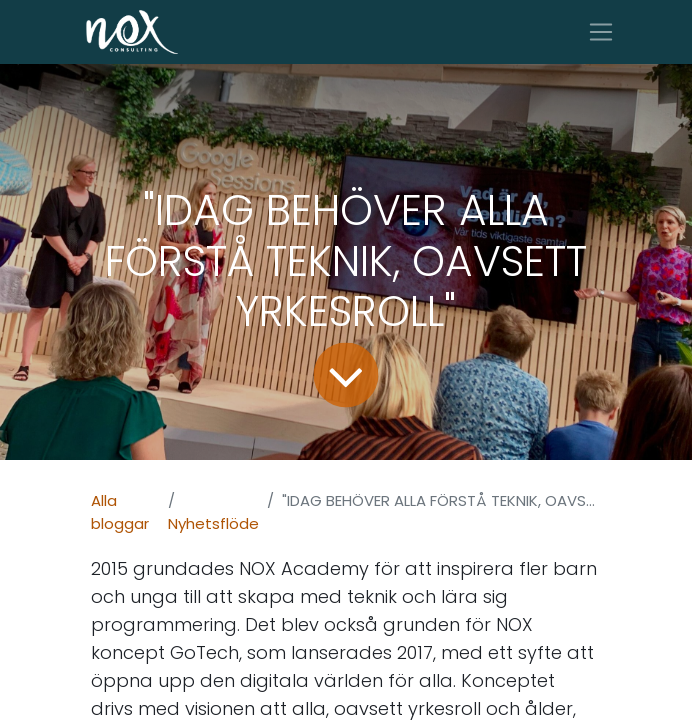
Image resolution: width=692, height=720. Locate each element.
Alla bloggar (120, 512)
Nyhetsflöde (213, 523)
